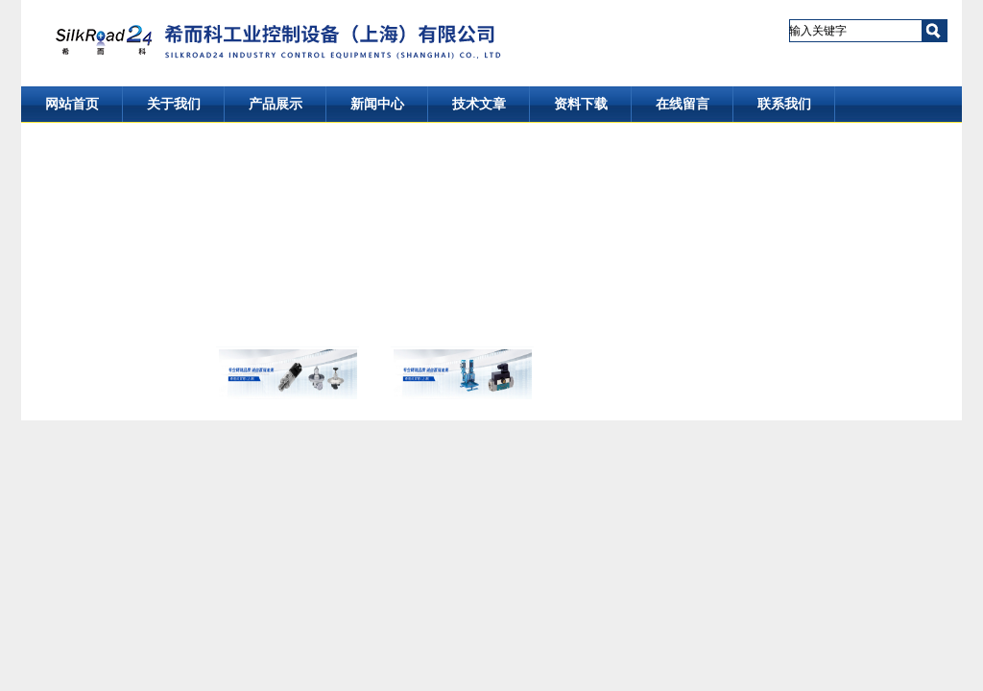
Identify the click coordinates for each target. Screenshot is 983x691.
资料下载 (581, 104)
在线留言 (682, 104)
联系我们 (784, 104)
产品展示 (275, 104)
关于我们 (174, 104)
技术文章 (479, 104)
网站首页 (72, 104)
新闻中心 (377, 104)
